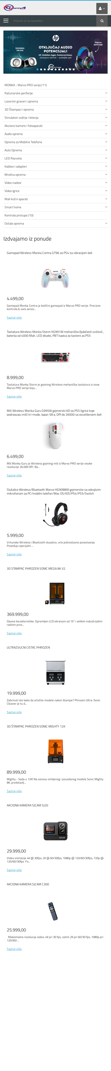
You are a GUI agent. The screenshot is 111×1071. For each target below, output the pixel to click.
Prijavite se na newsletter (28, 21)
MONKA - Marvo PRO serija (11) (26, 85)
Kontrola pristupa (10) (19, 215)
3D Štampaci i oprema (56, 109)
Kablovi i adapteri (56, 166)
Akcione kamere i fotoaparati (56, 125)
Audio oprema (56, 133)
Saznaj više (14, 317)
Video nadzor (56, 182)
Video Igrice (56, 190)
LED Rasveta (56, 158)
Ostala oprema (56, 223)
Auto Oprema (56, 150)
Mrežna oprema (56, 174)
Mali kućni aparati (56, 199)
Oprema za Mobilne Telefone (56, 142)
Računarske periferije (56, 93)
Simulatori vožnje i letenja (56, 117)
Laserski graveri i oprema (56, 101)
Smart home (56, 207)
